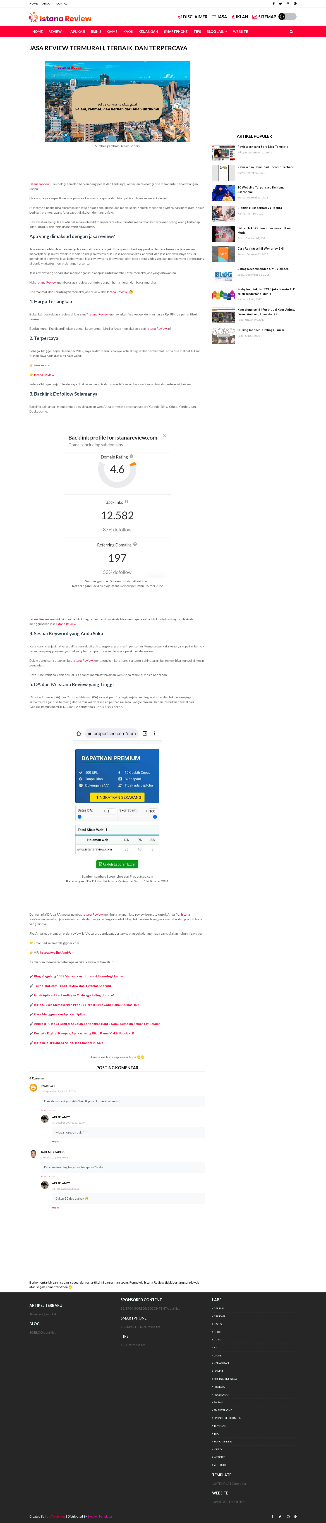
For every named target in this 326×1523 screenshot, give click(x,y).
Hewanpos (41, 365)
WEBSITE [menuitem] (240, 31)
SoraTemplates (55, 1516)
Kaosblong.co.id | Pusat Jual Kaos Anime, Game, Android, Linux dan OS (266, 312)
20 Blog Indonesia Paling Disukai (260, 330)
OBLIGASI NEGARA (225, 1379)
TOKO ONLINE (223, 1441)
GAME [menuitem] (112, 31)
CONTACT (62, 3)
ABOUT (47, 3)
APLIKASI (219, 1316)
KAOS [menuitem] (128, 31)
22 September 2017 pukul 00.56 (58, 1091)
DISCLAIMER (192, 16)
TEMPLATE (220, 1426)
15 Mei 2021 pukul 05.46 (54, 1157)
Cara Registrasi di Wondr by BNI (260, 248)
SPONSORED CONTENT (228, 1418)
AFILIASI (219, 1308)
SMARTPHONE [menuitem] (176, 31)
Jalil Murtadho (53, 1152)
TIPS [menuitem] (197, 31)
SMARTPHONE (223, 1410)
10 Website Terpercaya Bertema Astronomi (260, 190)
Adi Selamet (61, 1117)
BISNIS (218, 1324)
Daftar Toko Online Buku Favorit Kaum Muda (264, 230)
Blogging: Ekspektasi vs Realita (259, 208)
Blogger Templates (100, 1516)
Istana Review (39, 184)
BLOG (217, 1332)
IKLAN (240, 16)
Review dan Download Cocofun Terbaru (265, 167)
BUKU (217, 1340)
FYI (216, 1347)
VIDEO (218, 1449)
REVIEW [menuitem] (55, 31)
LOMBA (218, 1371)
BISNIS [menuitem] (96, 31)
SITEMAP (264, 16)
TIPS (216, 1433)
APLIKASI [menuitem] (77, 31)
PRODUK (219, 1386)
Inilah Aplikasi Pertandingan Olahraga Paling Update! (74, 995)
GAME (218, 1355)
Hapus (52, 1110)
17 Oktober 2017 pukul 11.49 (68, 1122)
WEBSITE (219, 1457)
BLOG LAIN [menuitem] (215, 31)
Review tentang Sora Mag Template (262, 146)
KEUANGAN (221, 1363)
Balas (43, 1110)
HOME (33, 3)
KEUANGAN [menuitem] (148, 31)
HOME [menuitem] (37, 31)
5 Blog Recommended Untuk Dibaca (262, 269)
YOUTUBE (220, 1465)
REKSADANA (221, 1394)
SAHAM (218, 1402)
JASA (219, 16)
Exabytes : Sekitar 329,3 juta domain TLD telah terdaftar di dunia (266, 291)
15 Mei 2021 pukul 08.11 (65, 1188)
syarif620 (48, 1086)
